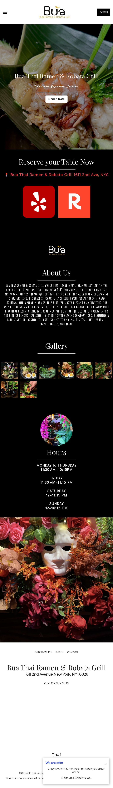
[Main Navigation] (5, 12)
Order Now (56, 99)
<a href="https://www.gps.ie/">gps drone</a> (56, 718)
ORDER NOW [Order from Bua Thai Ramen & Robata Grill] (104, 13)
